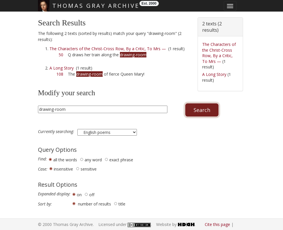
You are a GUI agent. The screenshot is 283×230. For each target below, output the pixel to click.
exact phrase (121, 159)
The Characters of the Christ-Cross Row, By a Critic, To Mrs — (107, 48)
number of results (94, 204)
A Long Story (61, 68)
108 (59, 74)
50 (61, 54)
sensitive (89, 169)
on (79, 194)
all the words (65, 159)
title (121, 204)
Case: (42, 169)
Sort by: (45, 204)
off (91, 194)
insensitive (63, 169)
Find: (42, 159)
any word (93, 159)
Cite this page (217, 224)
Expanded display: (54, 194)
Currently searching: (56, 131)
